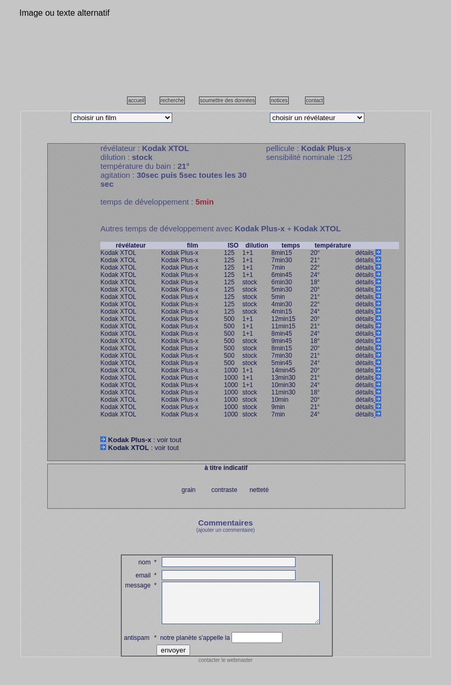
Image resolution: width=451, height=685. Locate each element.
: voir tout (140, 440)
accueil (136, 100)
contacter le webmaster (225, 668)
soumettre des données (227, 100)
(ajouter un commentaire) (225, 530)
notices (279, 100)
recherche (172, 100)
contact (314, 100)
